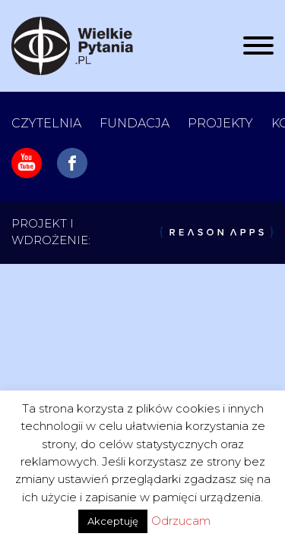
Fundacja (134, 123)
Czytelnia (46, 123)
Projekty (220, 123)
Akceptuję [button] (112, 521)
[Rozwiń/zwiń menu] (258, 45)
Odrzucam (181, 520)
